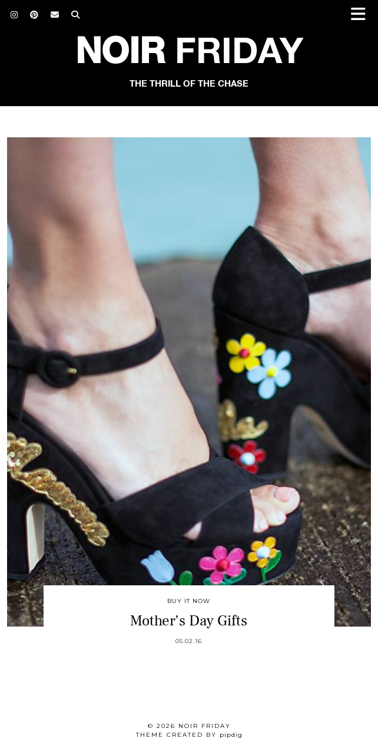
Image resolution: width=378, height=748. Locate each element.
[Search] (75, 14)
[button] (362, 15)
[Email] (55, 14)
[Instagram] (14, 14)
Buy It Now (188, 601)
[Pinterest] (34, 14)
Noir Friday (204, 726)
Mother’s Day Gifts (188, 620)
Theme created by (189, 735)
